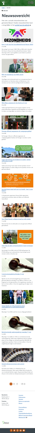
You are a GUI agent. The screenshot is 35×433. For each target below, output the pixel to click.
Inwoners (21, 395)
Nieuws (20, 403)
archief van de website (23, 25)
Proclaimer (21, 409)
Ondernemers (22, 397)
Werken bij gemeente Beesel (25, 415)
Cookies (20, 411)
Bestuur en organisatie (24, 401)
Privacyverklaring (23, 407)
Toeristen (21, 399)
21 (22, 384)
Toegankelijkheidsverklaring (25, 413)
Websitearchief (22, 417)
